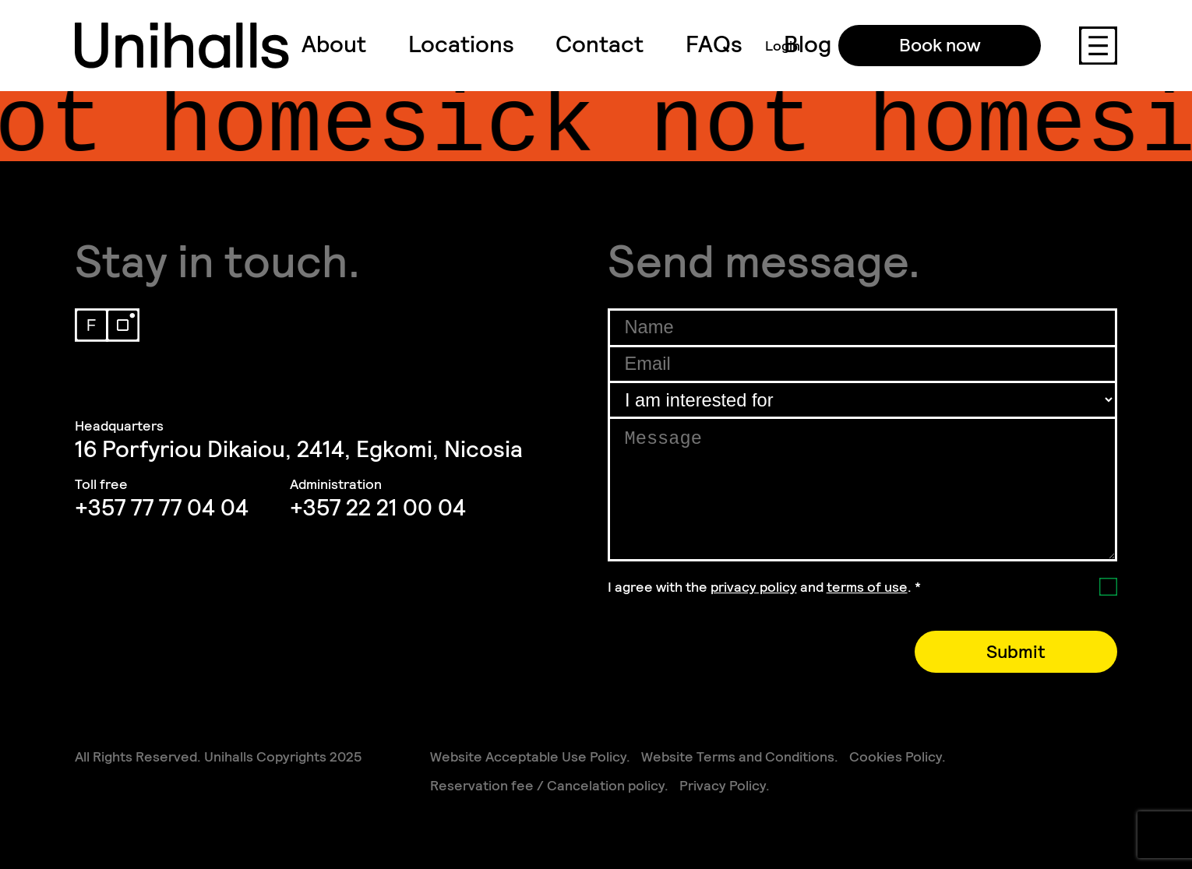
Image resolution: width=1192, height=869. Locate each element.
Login (782, 46)
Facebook (91, 325)
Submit (1016, 651)
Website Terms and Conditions (737, 756)
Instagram (122, 325)
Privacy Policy (722, 785)
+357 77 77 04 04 (162, 507)
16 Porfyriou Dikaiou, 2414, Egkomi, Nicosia (299, 449)
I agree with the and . (764, 587)
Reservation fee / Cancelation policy (547, 785)
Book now (940, 45)
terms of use (867, 587)
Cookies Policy (895, 756)
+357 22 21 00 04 (378, 507)
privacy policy (754, 587)
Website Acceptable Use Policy (528, 756)
